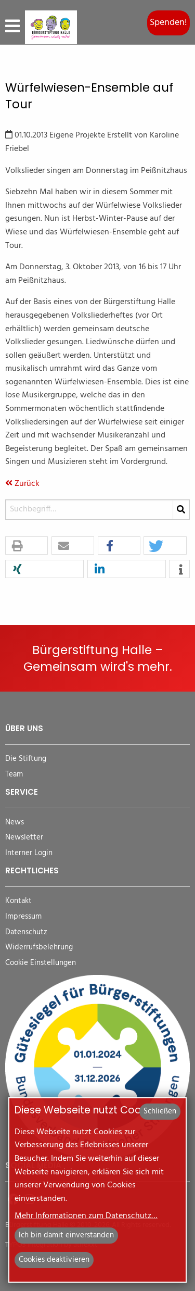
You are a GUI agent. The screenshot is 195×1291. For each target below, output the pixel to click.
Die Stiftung (25, 759)
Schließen (160, 1111)
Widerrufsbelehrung (39, 947)
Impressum (23, 917)
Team (14, 775)
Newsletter (24, 838)
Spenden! (168, 22)
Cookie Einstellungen (40, 963)
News (14, 822)
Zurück (22, 484)
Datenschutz (26, 932)
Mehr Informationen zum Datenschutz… (86, 1216)
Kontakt (18, 901)
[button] (26, 546)
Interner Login (29, 853)
